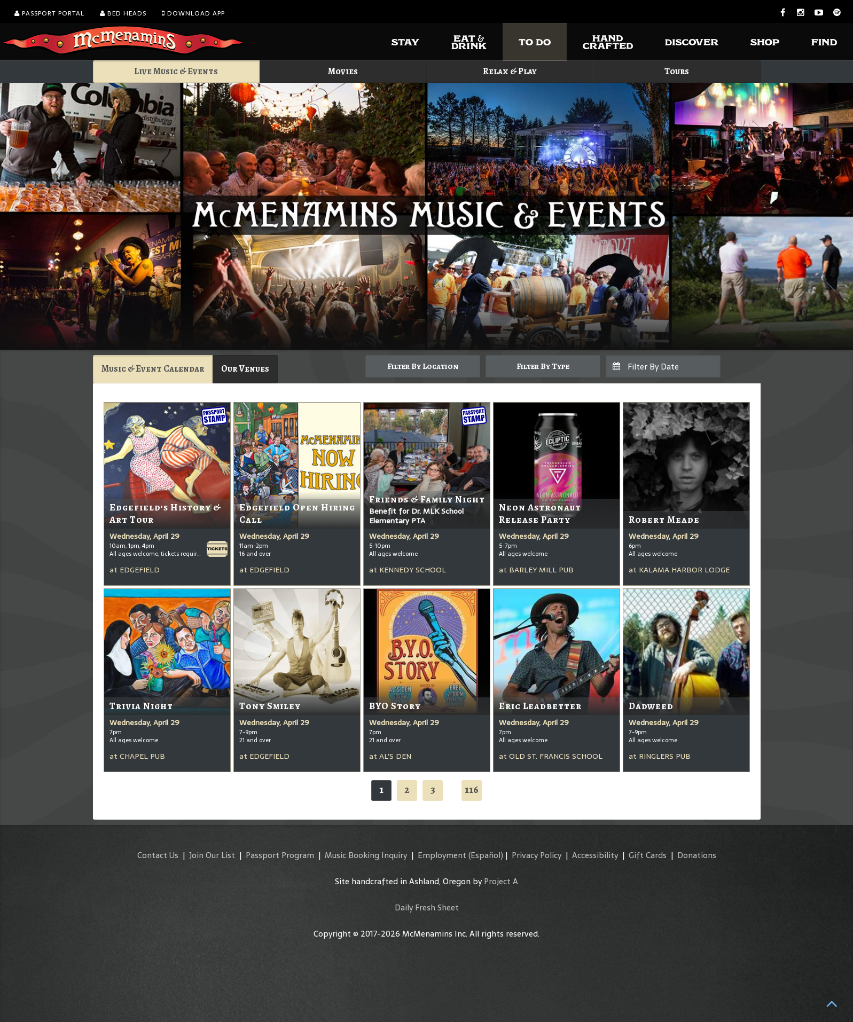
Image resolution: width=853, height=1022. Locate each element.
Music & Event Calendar (152, 369)
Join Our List (212, 855)
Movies (343, 71)
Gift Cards (648, 855)
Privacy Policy (536, 855)
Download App (193, 13)
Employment (442, 855)
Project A (501, 881)
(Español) (485, 855)
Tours (676, 71)
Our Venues (245, 369)
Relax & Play (510, 71)
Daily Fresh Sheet (427, 907)
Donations (696, 855)
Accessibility (595, 855)
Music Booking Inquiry (366, 855)
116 (472, 789)
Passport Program (280, 855)
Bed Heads (123, 13)
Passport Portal (49, 13)
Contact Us (157, 855)
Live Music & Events (176, 71)
